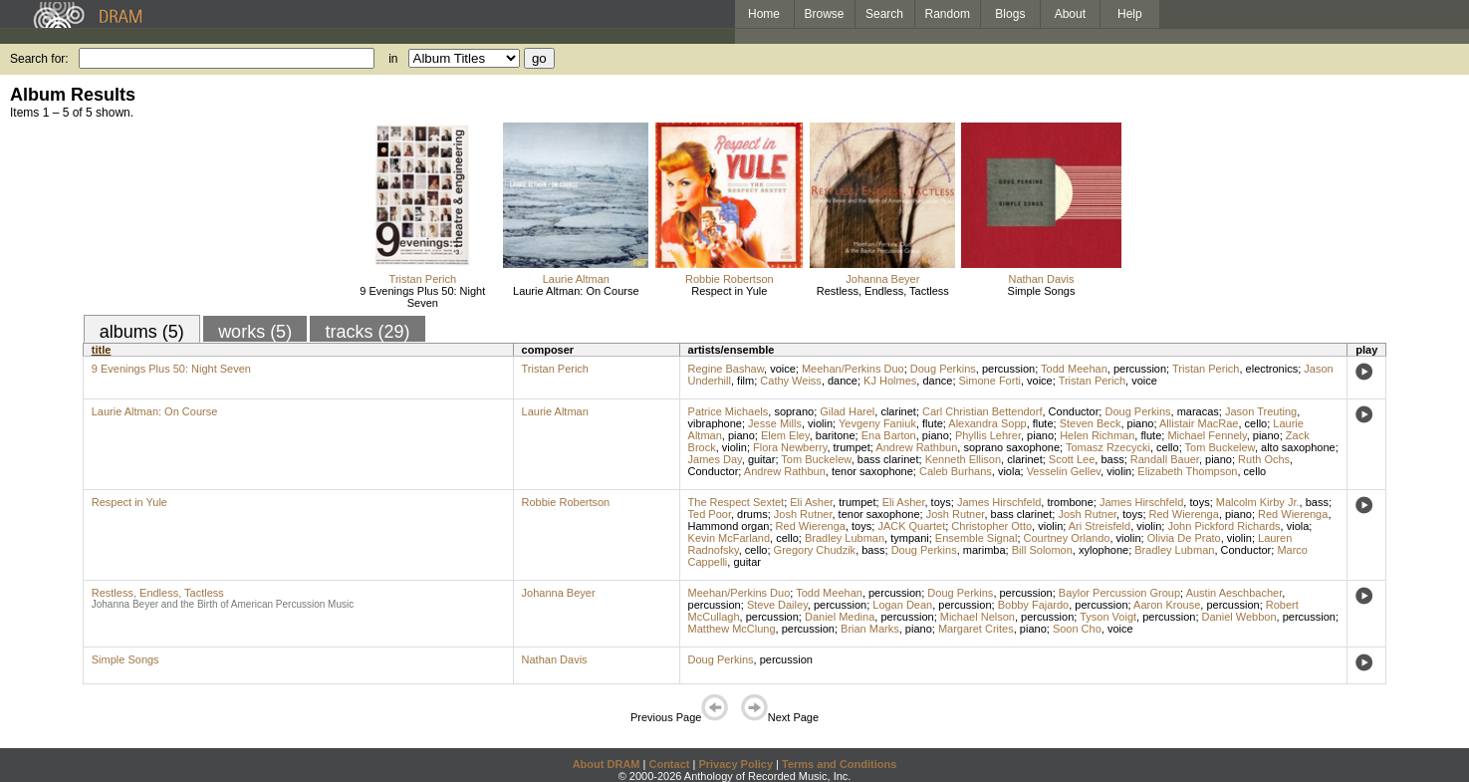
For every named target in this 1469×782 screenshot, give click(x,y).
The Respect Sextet (736, 502)
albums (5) (142, 332)
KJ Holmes (889, 381)
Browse (825, 14)
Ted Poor (709, 514)
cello (1256, 423)
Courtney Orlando (1067, 538)
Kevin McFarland (729, 538)
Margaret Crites (976, 629)
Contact (668, 764)
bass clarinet (888, 459)
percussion (1008, 369)
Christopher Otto (991, 526)
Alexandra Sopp (987, 423)
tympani (909, 538)
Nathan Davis (1041, 279)
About (1070, 14)
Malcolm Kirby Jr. (1258, 502)
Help (1129, 14)
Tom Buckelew (1220, 447)
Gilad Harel (847, 411)
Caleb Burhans (955, 471)
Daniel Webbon (1239, 617)
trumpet (852, 447)
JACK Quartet (911, 526)
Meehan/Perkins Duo (853, 369)
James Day (715, 459)
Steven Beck (1090, 423)
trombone (1070, 502)
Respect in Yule (729, 291)
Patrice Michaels (728, 411)
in (392, 59)
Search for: (39, 59)
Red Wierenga (1184, 514)
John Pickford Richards (1223, 526)
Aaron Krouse (1166, 605)
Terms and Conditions (839, 764)
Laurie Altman (576, 279)
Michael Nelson (977, 617)
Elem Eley (785, 435)
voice (783, 369)
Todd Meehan (1074, 369)
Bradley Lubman (844, 538)
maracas (1198, 411)
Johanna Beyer (882, 279)
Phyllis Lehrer (988, 435)
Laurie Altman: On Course (576, 291)
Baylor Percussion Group (1119, 593)
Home (764, 14)
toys (941, 502)
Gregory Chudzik (815, 550)
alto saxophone (1298, 447)
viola (1009, 471)
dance (842, 381)
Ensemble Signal (976, 538)
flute (932, 423)
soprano (794, 411)
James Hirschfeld (999, 502)
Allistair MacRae (1198, 423)
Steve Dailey (777, 605)
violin (820, 423)
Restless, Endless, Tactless (883, 291)
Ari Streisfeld (1099, 526)
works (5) (255, 332)
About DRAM (606, 764)
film (745, 381)
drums (752, 514)
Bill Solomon (1042, 550)
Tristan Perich (422, 279)
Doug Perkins (943, 369)
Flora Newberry (790, 447)
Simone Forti (990, 381)
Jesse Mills (775, 423)
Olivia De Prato (1184, 538)
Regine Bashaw (726, 369)
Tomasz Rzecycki (1108, 447)
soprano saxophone (1011, 447)
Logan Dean (902, 605)
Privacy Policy (735, 764)
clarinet (897, 411)
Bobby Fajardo (1034, 605)
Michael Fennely (1206, 435)
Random (947, 14)
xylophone (1103, 550)
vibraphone (715, 423)
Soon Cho (1077, 629)
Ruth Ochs (1264, 459)
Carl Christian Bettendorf (982, 411)
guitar (762, 459)
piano (1140, 423)
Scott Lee (1072, 459)
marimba (984, 550)
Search (884, 14)
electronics (1272, 369)
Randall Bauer (1164, 459)
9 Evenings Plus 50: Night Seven (422, 297)
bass (1112, 459)
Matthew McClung (732, 629)
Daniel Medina (839, 617)
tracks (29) (367, 332)
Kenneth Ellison (963, 459)
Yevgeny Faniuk (877, 423)
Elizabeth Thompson (1187, 471)
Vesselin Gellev (1064, 471)
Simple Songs (1042, 291)
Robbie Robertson (729, 279)
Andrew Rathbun (916, 447)
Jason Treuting (1261, 411)
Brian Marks (870, 629)
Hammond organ (729, 526)
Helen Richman (1097, 435)
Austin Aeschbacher (1234, 593)
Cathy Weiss (791, 381)
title (102, 350)
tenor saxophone (872, 471)
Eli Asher (811, 502)
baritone (836, 435)
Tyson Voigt (1108, 617)
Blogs (1010, 14)
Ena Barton (888, 435)
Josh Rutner (803, 514)
